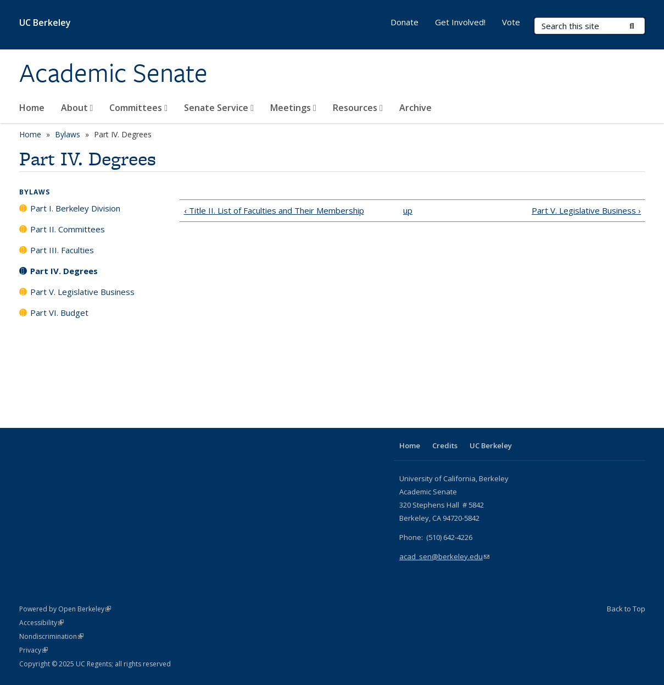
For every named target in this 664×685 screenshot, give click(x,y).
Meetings (293, 108)
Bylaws (67, 134)
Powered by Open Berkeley (65, 609)
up (407, 210)
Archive (415, 108)
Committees (138, 108)
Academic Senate (113, 73)
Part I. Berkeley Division (75, 208)
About (77, 108)
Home (31, 108)
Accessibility (41, 622)
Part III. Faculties (62, 249)
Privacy (33, 650)
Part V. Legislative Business (82, 291)
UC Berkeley (45, 22)
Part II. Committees (67, 229)
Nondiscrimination (51, 636)
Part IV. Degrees (64, 270)
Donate (404, 21)
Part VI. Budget (59, 312)
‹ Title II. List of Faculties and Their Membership (274, 210)
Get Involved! (460, 21)
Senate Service (219, 108)
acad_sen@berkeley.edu (444, 556)
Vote (511, 21)
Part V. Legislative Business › (586, 210)
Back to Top (626, 609)
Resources (358, 108)
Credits (444, 445)
